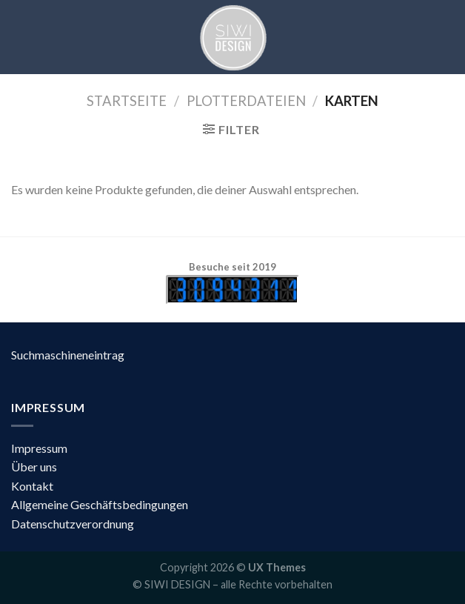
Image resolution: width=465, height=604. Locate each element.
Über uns (34, 466)
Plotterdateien (246, 101)
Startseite (127, 101)
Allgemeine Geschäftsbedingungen (99, 504)
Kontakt (32, 486)
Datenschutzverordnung (72, 524)
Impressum (39, 448)
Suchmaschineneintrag (67, 355)
